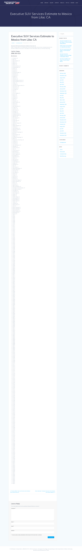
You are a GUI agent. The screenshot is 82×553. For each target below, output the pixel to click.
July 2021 (61, 128)
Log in (61, 149)
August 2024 (62, 77)
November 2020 (63, 135)
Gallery (51, 2)
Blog (77, 2)
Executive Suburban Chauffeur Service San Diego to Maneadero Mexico (65, 55)
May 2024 (62, 82)
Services (46, 2)
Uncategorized (19, 42)
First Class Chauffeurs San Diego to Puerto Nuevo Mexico (65, 60)
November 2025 (63, 75)
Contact (57, 2)
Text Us (67, 2)
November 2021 (63, 122)
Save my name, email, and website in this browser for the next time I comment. (27, 534)
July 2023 (61, 95)
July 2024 (61, 80)
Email (12, 526)
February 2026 (63, 73)
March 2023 (62, 100)
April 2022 (62, 113)
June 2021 (62, 131)
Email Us (62, 2)
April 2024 (62, 84)
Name (12, 521)
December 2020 (63, 133)
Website (12, 530)
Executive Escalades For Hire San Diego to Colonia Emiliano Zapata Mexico (66, 42)
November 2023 (63, 91)
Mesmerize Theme (45, 550)
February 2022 (63, 115)
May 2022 (62, 111)
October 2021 (62, 124)
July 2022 (61, 108)
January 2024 (62, 88)
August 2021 (62, 126)
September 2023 (63, 93)
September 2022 (63, 104)
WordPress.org (63, 156)
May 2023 (62, 97)
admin (13, 42)
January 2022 (62, 117)
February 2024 (63, 86)
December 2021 (63, 119)
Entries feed (62, 151)
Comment (13, 508)
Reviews (72, 2)
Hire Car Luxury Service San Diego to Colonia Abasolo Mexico (65, 50)
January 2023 (62, 102)
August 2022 (62, 106)
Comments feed (63, 154)
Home (42, 2)
